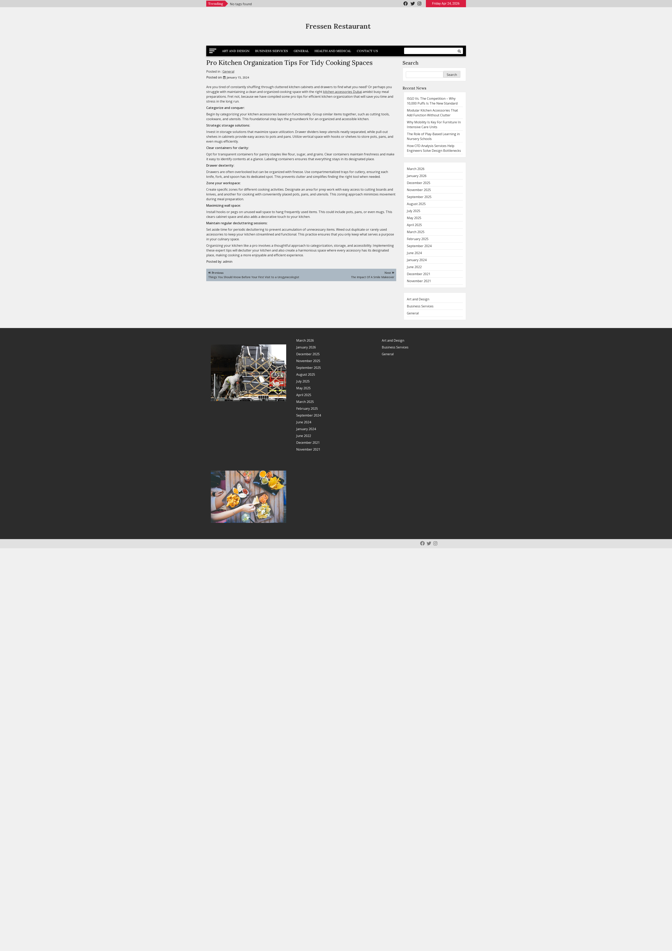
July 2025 (413, 211)
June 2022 (414, 267)
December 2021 (418, 274)
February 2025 (417, 239)
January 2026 (416, 176)
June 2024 (414, 253)
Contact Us (367, 51)
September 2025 (419, 197)
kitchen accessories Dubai (342, 92)
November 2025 (419, 190)
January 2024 (416, 260)
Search (410, 63)
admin (227, 261)
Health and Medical (332, 51)
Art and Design (236, 51)
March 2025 (415, 232)
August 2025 (416, 204)
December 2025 (418, 183)
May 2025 (414, 218)
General (301, 51)
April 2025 (414, 225)
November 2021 (419, 281)
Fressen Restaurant (338, 26)
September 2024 (419, 246)
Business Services (271, 51)
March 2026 (415, 169)
